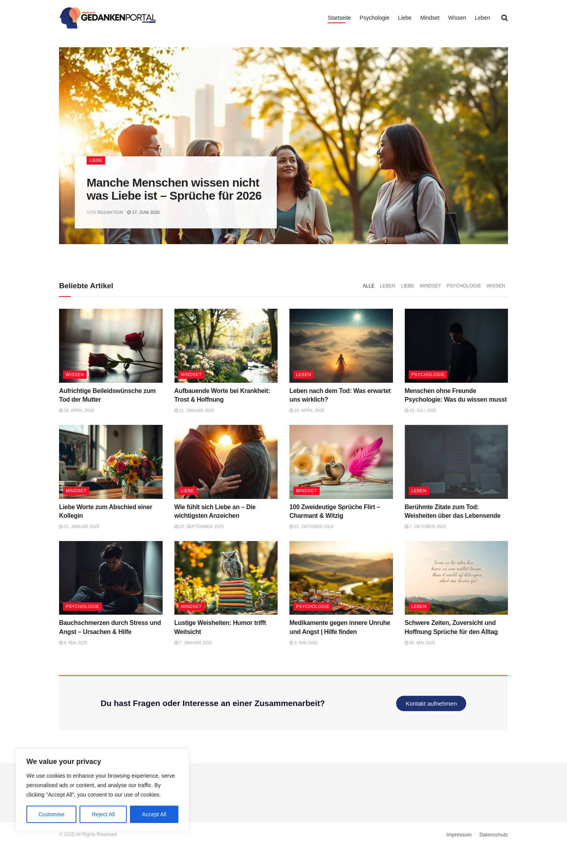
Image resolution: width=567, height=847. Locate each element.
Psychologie (374, 18)
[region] (102, 790)
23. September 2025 (199, 526)
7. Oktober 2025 (425, 526)
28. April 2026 (76, 410)
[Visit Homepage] (108, 18)
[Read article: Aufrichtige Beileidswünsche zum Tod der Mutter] (111, 346)
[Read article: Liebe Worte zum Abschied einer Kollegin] (111, 462)
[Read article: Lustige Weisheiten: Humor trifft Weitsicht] (226, 578)
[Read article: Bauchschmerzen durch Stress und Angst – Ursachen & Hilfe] (111, 578)
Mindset (429, 18)
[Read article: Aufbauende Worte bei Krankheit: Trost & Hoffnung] (226, 346)
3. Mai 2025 (303, 642)
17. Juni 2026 (143, 212)
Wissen (457, 18)
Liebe (404, 18)
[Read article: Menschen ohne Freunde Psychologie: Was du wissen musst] (456, 346)
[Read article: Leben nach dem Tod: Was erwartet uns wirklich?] (341, 346)
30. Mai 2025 (420, 642)
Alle (368, 286)
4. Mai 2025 (73, 642)
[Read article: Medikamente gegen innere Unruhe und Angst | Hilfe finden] (341, 578)
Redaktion (110, 212)
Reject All (103, 814)
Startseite (339, 18)
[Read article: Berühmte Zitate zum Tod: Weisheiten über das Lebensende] (456, 462)
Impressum (459, 835)
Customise (52, 814)
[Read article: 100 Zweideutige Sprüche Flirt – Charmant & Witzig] (341, 462)
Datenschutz (494, 835)
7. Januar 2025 (193, 642)
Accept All (154, 814)
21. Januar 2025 (194, 410)
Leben (482, 18)
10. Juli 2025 (421, 410)
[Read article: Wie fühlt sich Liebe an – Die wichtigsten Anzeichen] (226, 462)
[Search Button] (504, 18)
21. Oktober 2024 (311, 526)
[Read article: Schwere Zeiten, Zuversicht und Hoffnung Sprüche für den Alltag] (456, 578)
